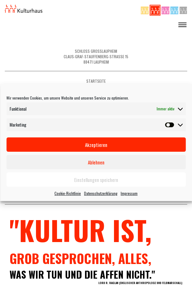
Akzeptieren (96, 144)
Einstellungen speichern (96, 179)
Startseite (96, 81)
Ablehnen (96, 162)
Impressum (129, 193)
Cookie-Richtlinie (67, 193)
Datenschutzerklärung (100, 193)
